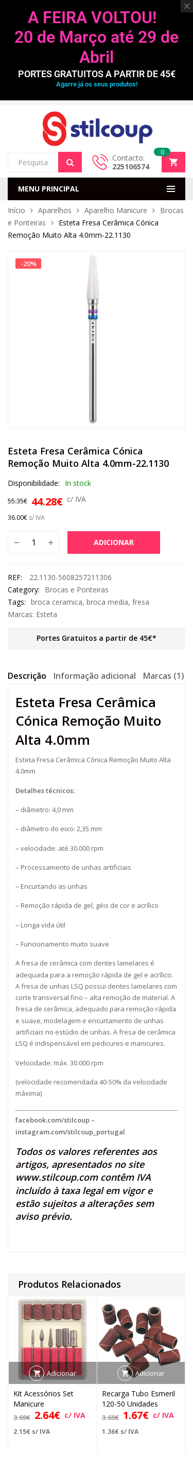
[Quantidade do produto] (33, 542)
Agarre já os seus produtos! (96, 84)
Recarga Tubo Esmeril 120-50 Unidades (138, 1398)
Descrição (27, 675)
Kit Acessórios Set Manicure (43, 1398)
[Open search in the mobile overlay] (45, 162)
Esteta (46, 614)
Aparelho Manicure (115, 210)
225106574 (130, 166)
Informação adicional (95, 675)
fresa (140, 602)
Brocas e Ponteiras (77, 589)
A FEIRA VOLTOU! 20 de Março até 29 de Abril (96, 37)
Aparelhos (55, 210)
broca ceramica (56, 602)
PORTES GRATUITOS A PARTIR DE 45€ (97, 73)
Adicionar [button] (61, 1372)
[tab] (27, 677)
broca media (107, 602)
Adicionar (114, 542)
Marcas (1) (163, 675)
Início (16, 210)
